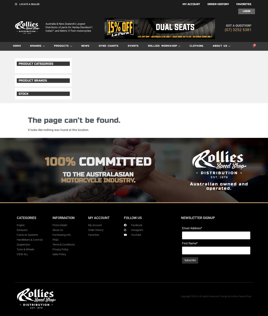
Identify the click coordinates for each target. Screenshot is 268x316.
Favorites (243, 4)
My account (191, 4)
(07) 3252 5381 (238, 30)
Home (17, 45)
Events (133, 45)
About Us (222, 45)
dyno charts (109, 45)
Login (246, 11)
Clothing (197, 45)
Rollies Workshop (164, 45)
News (85, 45)
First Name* (190, 243)
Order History (218, 4)
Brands (37, 45)
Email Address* (192, 228)
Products (63, 45)
